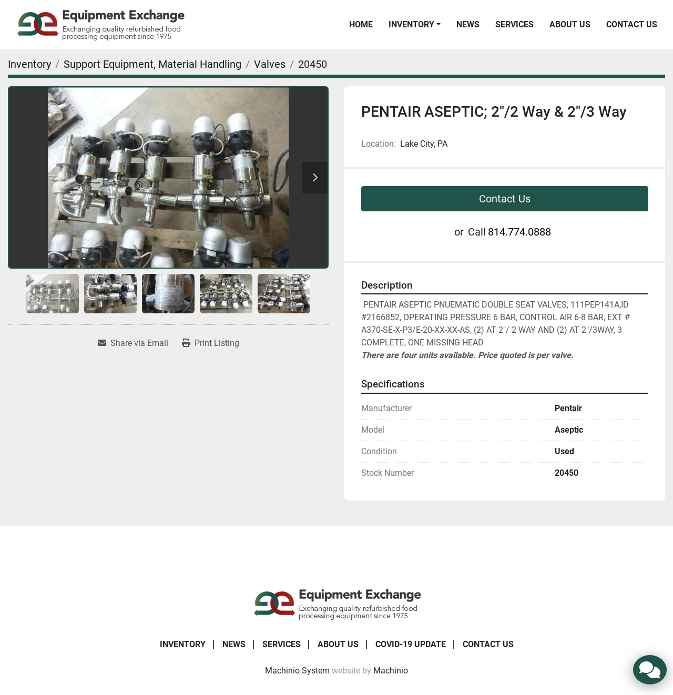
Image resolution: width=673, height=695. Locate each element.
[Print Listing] (210, 343)
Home (361, 24)
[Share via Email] (133, 343)
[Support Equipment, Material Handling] (152, 64)
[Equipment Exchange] (336, 603)
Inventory (411, 24)
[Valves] (269, 64)
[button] (415, 25)
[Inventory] (29, 64)
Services (514, 24)
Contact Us (631, 24)
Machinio (390, 671)
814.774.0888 (519, 232)
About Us (569, 24)
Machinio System (297, 671)
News (468, 24)
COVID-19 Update (410, 644)
